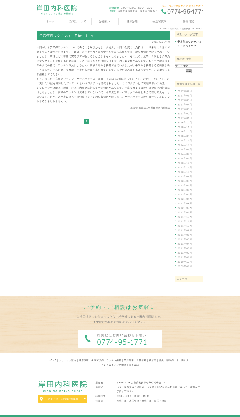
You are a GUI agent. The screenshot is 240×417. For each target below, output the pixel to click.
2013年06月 (185, 189)
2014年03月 (185, 149)
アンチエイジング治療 (113, 357)
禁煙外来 (129, 353)
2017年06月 (185, 95)
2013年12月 (185, 163)
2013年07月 (185, 185)
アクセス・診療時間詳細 (62, 391)
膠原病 (170, 353)
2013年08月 (185, 180)
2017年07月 (185, 91)
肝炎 (161, 353)
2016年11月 (185, 127)
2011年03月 (185, 248)
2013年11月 (185, 167)
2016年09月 (185, 136)
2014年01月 (185, 158)
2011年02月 (185, 252)
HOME (52, 353)
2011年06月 (185, 234)
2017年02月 (185, 113)
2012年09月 (185, 203)
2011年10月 (185, 225)
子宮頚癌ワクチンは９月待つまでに (67, 36)
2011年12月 (185, 216)
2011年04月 (185, 243)
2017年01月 (185, 118)
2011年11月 (185, 221)
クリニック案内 (67, 353)
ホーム (50, 21)
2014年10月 (185, 145)
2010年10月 (185, 261)
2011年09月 (185, 230)
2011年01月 (185, 257)
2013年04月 (185, 198)
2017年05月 (185, 100)
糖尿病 (152, 353)
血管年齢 (141, 353)
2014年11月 (185, 140)
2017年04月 (185, 104)
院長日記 (188, 21)
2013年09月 (185, 176)
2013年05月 (185, 194)
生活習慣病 (159, 21)
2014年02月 (185, 154)
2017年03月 (185, 109)
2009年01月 (185, 266)
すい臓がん (182, 353)
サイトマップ (46, 413)
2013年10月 (185, 171)
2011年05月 (185, 239)
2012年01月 (185, 212)
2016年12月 (185, 122)
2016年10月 (185, 131)
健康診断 (132, 21)
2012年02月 (185, 207)
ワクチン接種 (113, 353)
